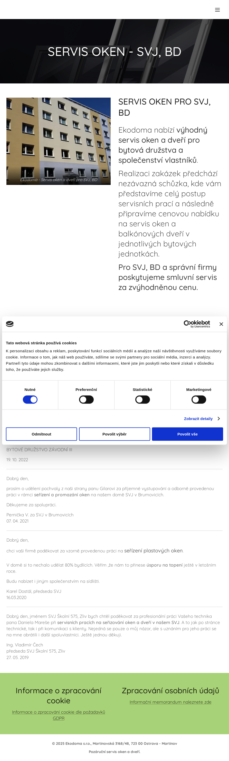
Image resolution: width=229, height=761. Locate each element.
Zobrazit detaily (198, 418)
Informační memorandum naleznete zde (171, 702)
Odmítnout (41, 434)
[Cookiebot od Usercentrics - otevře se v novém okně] (187, 324)
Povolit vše (187, 434)
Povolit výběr (114, 434)
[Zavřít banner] (221, 324)
